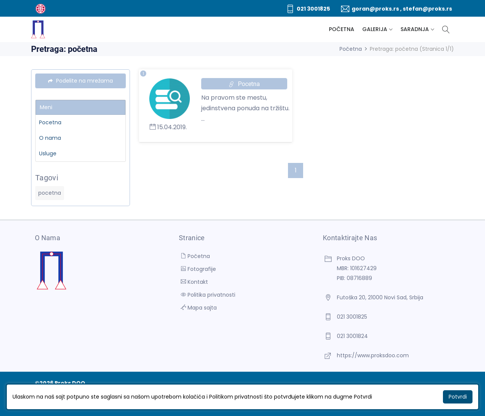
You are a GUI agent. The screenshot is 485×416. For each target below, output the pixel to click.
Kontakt (194, 282)
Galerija (374, 29)
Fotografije (198, 269)
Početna (341, 29)
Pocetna (50, 122)
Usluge (47, 153)
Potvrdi (458, 396)
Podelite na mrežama (80, 80)
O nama (50, 138)
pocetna (49, 193)
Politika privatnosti (208, 295)
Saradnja (415, 29)
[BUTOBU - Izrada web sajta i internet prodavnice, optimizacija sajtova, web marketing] (40, 8)
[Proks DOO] (38, 29)
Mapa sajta (199, 307)
